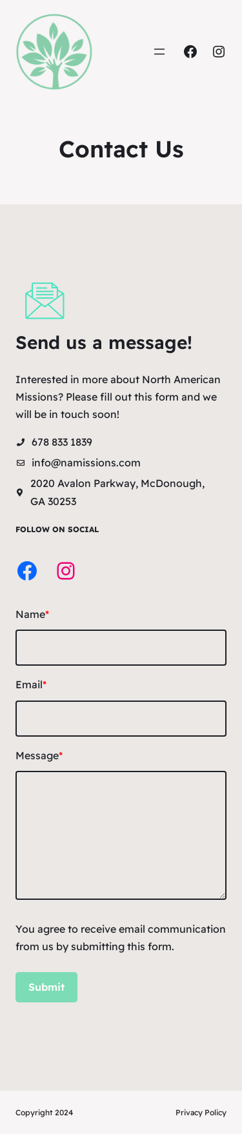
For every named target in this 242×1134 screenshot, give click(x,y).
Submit (46, 986)
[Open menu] (159, 51)
